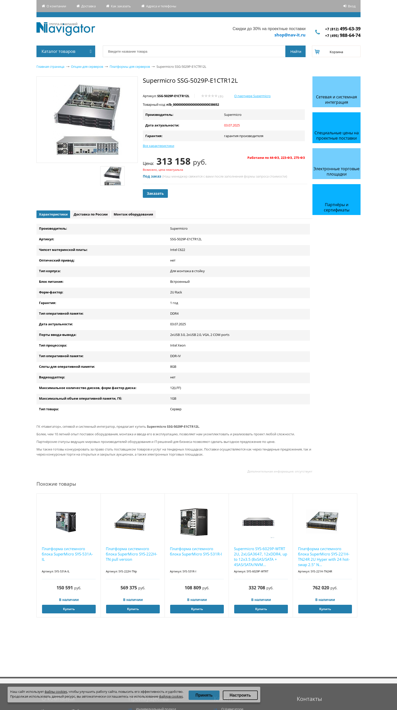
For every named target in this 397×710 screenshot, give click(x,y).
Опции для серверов (87, 66)
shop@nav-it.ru (290, 35)
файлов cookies (171, 696)
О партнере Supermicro (252, 96)
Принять (204, 695)
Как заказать (121, 6)
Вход (351, 6)
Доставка (88, 6)
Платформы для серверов (130, 66)
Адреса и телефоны (161, 6)
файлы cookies (56, 691)
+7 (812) (343, 29)
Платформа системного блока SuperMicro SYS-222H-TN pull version (131, 554)
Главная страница (50, 66)
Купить (69, 609)
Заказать (155, 193)
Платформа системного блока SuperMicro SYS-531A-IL (67, 554)
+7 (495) (343, 35)
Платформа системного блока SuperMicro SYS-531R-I (196, 551)
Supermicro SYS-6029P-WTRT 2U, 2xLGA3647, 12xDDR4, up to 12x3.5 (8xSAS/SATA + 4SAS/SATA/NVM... (260, 556)
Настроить (240, 695)
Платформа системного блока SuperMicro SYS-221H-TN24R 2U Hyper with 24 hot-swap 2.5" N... (324, 556)
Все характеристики (158, 145)
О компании (56, 6)
